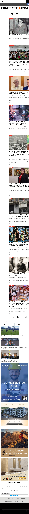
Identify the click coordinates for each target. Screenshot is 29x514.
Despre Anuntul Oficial (16, 500)
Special (10, 135)
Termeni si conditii (11, 498)
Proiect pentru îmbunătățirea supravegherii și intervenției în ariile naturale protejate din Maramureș (13, 360)
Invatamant (11, 45)
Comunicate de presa (8, 501)
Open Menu (2, 1)
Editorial (3, 510)
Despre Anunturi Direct (6, 500)
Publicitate (24, 500)
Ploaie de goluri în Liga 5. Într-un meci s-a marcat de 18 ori (13, 335)
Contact (23, 501)
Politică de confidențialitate (21, 498)
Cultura (10, 18)
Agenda (10, 105)
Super (3, 512)
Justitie (10, 198)
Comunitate (11, 226)
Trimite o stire (16, 501)
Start (4, 498)
